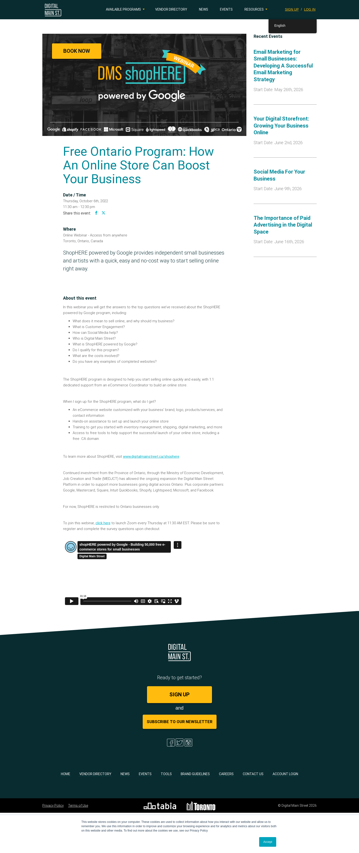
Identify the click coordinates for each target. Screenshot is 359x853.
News (203, 9)
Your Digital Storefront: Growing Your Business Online (281, 125)
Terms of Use (78, 805)
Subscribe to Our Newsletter (179, 721)
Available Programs (123, 9)
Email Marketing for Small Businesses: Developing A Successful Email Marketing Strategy (283, 66)
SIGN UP (292, 9)
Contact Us (253, 774)
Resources (254, 9)
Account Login (285, 774)
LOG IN (309, 9)
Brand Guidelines (195, 774)
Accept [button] (267, 842)
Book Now (76, 51)
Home (65, 774)
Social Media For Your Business (279, 175)
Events (226, 9)
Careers (226, 774)
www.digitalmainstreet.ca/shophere (151, 456)
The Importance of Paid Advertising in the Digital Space (283, 225)
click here (103, 523)
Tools (166, 774)
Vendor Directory (171, 9)
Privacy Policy (53, 805)
